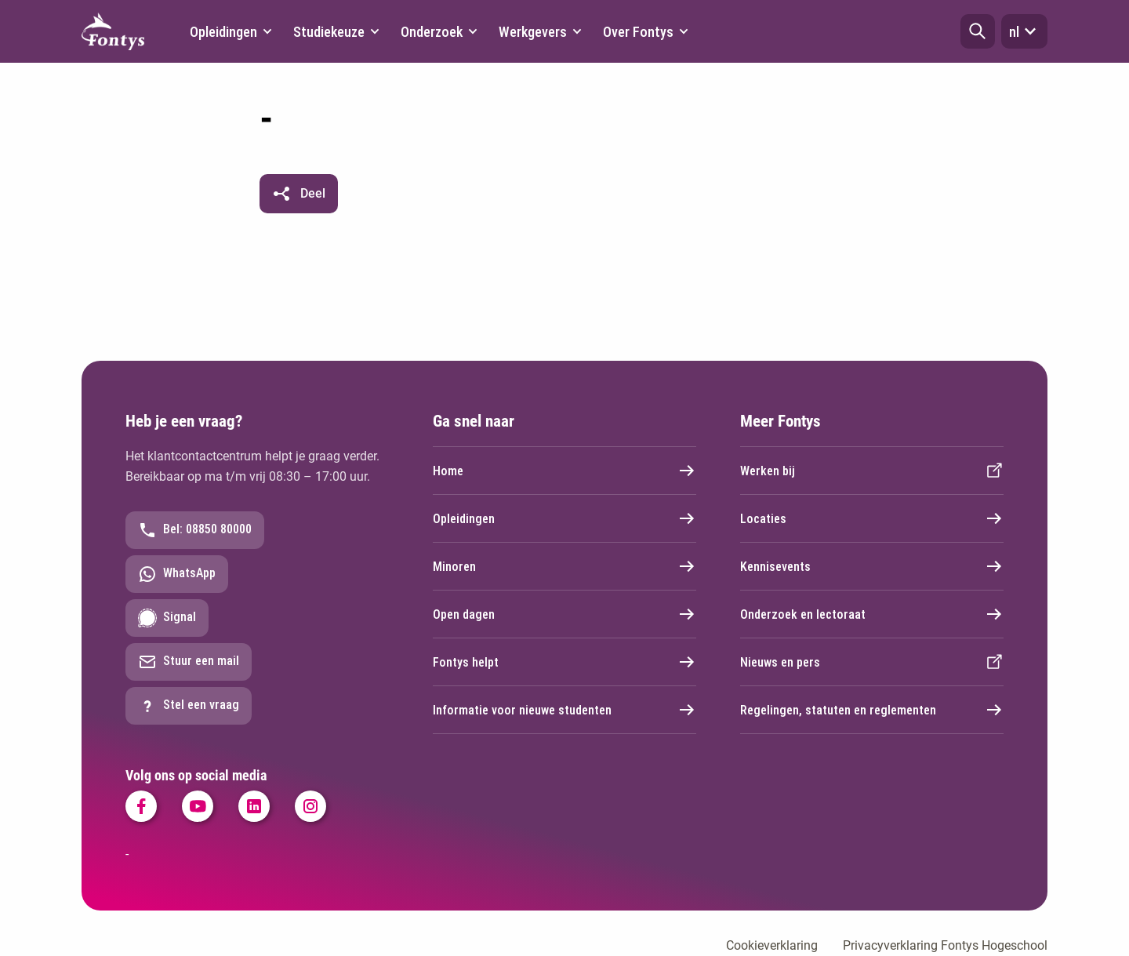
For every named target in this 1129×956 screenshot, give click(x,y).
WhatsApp (177, 574)
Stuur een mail (188, 661)
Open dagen (564, 614)
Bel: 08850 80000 (195, 530)
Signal (167, 618)
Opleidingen (564, 518)
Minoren (564, 566)
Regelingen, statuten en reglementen (872, 709)
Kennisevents (872, 566)
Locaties (872, 518)
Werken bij (872, 470)
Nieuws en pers (872, 661)
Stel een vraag (188, 705)
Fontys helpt (564, 661)
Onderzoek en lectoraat (872, 614)
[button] (977, 31)
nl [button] (1024, 31)
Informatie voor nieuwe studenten (564, 709)
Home (564, 470)
